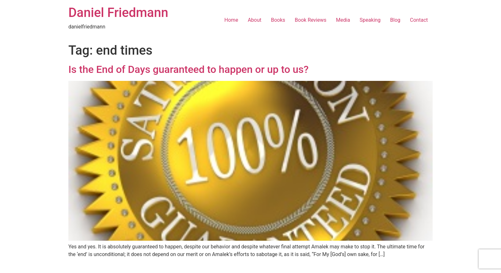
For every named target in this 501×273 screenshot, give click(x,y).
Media (343, 20)
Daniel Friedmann (118, 12)
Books (278, 20)
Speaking (370, 20)
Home (231, 20)
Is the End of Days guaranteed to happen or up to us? (188, 69)
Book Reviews (311, 20)
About (254, 20)
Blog (395, 20)
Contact (419, 20)
